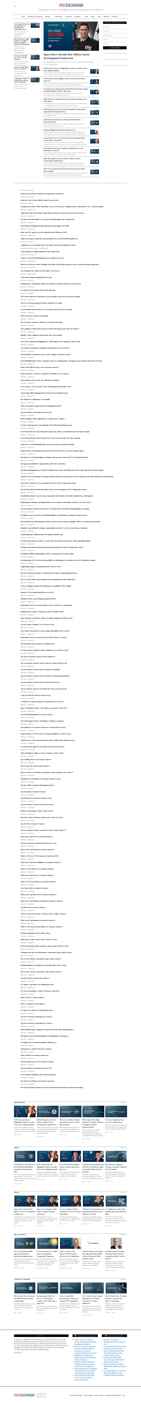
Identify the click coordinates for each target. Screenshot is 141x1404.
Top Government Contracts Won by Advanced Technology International (45, 676)
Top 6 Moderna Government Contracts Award (36, 798)
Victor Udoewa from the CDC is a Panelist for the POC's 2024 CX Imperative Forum (48, 483)
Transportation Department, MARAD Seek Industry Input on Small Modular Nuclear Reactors (93, 1168)
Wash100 (106, 16)
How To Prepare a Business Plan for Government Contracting (41, 322)
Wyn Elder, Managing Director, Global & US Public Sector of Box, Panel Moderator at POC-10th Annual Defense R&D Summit (62, 470)
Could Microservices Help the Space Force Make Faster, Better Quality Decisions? (48, 245)
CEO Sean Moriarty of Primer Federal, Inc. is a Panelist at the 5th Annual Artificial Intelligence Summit (55, 509)
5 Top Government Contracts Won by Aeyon (35, 695)
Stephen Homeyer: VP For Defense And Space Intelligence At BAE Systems (46, 734)
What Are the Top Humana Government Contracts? (38, 920)
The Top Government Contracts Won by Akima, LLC (38, 657)
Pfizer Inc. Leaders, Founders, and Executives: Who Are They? (42, 817)
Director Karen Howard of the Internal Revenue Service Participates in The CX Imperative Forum (53, 489)
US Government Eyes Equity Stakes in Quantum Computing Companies (47, 1253)
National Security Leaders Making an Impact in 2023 (38, 599)
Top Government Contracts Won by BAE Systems (37, 804)
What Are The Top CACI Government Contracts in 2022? (40, 856)
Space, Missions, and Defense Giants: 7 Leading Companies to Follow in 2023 (47, 618)
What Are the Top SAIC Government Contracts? (37, 837)
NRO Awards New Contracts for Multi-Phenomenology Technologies (24, 1298)
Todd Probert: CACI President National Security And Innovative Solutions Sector (48, 740)
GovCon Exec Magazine (113, 1395)
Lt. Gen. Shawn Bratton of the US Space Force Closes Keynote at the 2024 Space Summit (50, 438)
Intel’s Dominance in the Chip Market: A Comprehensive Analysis (43, 419)
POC (123, 1395)
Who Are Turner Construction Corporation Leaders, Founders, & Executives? (47, 772)
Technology (68, 16)
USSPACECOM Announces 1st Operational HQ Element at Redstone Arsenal (93, 1211)
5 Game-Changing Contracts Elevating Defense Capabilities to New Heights (46, 586)
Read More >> (18, 1352)
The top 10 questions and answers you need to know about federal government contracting (52, 1087)
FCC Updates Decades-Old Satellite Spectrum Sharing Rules (115, 1211)
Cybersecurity (58, 16)
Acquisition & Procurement (34, 16)
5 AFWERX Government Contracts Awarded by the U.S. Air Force (42, 702)
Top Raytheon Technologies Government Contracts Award (40, 779)
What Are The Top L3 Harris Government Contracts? (38, 882)
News (86, 16)
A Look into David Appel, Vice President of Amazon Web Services (43, 747)
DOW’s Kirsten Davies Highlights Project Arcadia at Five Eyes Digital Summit (24, 1122)
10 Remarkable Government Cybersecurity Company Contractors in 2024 (46, 354)
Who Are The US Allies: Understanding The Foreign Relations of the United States (48, 579)
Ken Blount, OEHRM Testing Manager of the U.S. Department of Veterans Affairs (47, 554)
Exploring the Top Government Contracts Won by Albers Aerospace (44, 637)
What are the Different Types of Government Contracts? (40, 367)
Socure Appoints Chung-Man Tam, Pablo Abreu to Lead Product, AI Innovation (114, 1353)
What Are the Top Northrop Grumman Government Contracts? (42, 901)
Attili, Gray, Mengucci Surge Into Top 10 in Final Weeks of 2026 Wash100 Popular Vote (49, 239)
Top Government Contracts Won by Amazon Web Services (40, 682)
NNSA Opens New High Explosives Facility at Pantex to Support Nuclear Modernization (22, 41)
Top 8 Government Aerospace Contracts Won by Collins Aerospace (43, 914)
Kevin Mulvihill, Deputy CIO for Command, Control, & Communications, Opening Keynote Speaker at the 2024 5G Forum (61, 361)
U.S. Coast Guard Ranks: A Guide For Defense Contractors (40, 991)
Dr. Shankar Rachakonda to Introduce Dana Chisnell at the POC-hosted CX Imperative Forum (52, 547)
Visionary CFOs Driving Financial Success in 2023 (37, 592)
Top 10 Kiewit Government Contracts (33, 907)
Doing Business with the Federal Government (36, 1049)
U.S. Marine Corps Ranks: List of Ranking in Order (37, 985)
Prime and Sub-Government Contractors (34, 1055)
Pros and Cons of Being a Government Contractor (37, 1081)
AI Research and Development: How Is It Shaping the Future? (41, 406)
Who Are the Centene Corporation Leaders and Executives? (41, 972)
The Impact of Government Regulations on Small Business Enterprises (45, 1036)
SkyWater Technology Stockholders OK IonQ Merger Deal (114, 1342)
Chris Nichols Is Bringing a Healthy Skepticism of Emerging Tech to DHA (45, 226)
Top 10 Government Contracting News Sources (36, 1023)
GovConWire (116, 1335)
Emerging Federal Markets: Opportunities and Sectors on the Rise (43, 464)
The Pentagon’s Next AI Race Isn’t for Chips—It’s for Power (40, 271)
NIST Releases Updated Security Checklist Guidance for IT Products (116, 1167)
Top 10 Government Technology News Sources (36, 1017)
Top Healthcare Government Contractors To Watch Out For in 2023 (43, 727)
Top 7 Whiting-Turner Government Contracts (36, 759)
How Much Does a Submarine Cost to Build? (35, 399)
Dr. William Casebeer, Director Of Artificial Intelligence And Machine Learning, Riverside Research (54, 515)
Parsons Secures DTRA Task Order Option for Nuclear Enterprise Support (84, 1377)
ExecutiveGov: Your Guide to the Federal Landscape (38, 290)
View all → (123, 1102)
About (99, 16)
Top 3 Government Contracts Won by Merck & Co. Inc (39, 843)
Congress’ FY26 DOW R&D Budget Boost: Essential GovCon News (42, 258)
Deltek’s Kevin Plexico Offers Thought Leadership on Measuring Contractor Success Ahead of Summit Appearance (60, 264)
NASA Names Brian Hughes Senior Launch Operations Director (70, 1167)
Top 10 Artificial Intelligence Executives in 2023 (37, 715)
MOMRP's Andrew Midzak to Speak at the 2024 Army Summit (41, 335)
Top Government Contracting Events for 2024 (36, 412)
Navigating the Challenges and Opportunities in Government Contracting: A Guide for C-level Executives (56, 502)
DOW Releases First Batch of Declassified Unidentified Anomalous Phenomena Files (24, 1168)
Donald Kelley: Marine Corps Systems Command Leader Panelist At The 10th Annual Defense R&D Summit (57, 496)
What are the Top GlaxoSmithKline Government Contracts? (41, 862)
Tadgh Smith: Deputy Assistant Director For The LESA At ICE (41, 567)
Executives (77, 16)
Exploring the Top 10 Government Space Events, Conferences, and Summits (46, 605)
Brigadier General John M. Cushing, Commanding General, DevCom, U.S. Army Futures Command (54, 528)
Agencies (47, 16)
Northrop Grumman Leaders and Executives (36, 933)
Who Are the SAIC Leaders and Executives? (35, 766)
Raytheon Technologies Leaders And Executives (37, 811)
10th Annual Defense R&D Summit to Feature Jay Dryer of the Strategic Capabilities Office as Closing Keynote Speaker (61, 522)
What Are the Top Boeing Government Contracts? (37, 850)
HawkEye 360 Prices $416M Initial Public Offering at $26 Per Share (115, 1366)
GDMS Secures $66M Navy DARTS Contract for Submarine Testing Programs (85, 1357)
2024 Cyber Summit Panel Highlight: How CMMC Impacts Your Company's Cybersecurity (50, 342)
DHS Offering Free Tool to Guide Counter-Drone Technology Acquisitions (46, 1122)
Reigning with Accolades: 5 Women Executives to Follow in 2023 (42, 612)
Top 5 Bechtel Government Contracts (33, 792)
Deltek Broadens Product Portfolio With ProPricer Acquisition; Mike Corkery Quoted (115, 1255)
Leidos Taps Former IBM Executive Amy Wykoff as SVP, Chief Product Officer (114, 1359)
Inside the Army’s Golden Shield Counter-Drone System (40, 200)
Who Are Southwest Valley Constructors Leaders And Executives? (43, 830)
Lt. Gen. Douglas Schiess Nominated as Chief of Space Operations (70, 1211)
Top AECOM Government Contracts (33, 824)
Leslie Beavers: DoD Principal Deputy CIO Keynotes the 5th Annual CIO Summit (47, 444)
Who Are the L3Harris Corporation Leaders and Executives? (41, 959)
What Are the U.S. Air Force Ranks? (32, 997)
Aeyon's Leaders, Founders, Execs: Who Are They (37, 624)
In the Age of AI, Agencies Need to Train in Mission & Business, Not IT (44, 232)
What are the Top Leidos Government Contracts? (37, 875)
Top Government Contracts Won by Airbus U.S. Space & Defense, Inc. (44, 663)
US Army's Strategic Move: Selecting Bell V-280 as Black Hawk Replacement (46, 425)
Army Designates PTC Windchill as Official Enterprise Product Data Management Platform (85, 1371)
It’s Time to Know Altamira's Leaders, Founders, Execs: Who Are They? (45, 650)
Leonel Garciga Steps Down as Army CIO (21, 68)
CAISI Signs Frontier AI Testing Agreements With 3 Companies (21, 80)
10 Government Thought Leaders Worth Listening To (38, 1075)
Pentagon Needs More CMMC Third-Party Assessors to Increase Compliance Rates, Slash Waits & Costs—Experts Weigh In (62, 207)
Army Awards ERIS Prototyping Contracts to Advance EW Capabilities (69, 1298)
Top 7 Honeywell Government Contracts (34, 888)
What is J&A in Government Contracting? (34, 316)
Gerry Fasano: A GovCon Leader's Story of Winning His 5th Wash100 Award (46, 387)
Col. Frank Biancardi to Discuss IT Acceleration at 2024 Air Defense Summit (46, 309)
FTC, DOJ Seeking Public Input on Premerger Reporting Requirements (23, 1253)
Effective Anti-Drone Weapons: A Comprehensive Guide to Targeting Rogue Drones (49, 573)
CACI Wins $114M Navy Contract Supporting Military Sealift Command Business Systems (115, 1373)
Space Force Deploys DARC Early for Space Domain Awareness (47, 1211)
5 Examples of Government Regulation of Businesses (39, 1042)
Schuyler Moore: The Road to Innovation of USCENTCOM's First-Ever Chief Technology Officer (52, 451)
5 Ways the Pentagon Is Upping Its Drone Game (36, 277)
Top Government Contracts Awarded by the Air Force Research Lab (43, 689)
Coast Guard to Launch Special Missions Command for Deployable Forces (21, 26)
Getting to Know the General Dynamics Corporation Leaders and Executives (46, 952)
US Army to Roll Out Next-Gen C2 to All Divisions (20, 57)
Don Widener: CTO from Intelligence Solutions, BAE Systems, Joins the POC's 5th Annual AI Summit (54, 457)
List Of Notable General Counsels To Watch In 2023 (38, 644)
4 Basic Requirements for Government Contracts (37, 1062)
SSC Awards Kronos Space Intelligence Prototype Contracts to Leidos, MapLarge (92, 1299)
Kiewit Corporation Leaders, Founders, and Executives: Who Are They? (45, 946)
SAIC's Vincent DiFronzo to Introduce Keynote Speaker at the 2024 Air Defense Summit (50, 297)
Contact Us (115, 16)
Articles (93, 16)
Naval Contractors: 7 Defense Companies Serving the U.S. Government (45, 374)
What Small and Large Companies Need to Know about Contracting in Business (47, 1030)
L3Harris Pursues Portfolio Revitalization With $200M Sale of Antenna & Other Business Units (92, 1255)
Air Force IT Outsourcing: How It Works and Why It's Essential (41, 303)
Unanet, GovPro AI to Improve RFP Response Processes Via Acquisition (69, 1253)
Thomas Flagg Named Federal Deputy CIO (59, 130)
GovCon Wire (88, 1395)
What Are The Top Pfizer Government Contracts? (37, 869)
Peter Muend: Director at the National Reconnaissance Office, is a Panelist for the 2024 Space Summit (55, 432)
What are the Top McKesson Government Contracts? (38, 895)
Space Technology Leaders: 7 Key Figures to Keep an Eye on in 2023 (44, 708)
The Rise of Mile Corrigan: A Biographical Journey (37, 785)
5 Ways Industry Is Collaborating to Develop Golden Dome (40, 252)
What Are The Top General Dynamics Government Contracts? (42, 927)
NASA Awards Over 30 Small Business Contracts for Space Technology (115, 1298)
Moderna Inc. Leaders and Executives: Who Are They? (39, 939)
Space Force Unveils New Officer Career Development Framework (25, 1211)
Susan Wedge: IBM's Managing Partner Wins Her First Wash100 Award (44, 393)
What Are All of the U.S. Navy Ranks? (33, 1004)
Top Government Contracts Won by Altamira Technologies (40, 669)
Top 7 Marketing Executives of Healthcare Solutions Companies (42, 721)
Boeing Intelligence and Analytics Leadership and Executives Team (43, 965)
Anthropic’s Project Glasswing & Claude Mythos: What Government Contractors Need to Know (52, 213)
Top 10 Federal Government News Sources (35, 978)
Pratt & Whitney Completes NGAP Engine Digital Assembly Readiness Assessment (85, 1342)
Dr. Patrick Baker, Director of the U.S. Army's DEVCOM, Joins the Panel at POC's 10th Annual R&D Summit (56, 541)
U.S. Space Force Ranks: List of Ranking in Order (37, 1010)
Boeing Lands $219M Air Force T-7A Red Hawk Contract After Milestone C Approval (47, 1299)
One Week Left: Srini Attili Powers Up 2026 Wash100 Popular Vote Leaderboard (47, 219)
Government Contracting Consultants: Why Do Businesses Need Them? (45, 348)
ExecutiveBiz (86, 1335)
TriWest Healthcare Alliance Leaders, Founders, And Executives (42, 753)
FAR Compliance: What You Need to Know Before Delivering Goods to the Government (50, 329)
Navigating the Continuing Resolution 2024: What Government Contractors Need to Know (51, 284)
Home (22, 16)
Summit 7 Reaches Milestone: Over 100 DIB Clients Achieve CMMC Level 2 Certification (84, 1364)
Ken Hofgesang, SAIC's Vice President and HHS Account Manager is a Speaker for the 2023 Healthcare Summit (58, 560)
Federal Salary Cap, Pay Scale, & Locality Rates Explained (40, 380)
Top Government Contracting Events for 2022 (36, 1068)
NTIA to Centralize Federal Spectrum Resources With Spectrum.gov (70, 1122)
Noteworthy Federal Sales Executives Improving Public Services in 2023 (45, 631)
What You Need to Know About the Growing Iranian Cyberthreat (42, 194)
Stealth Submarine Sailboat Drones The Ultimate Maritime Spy (42, 534)
